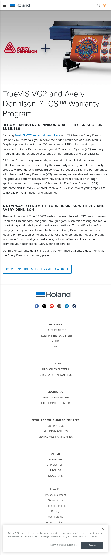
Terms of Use (55, 500)
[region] (55, 538)
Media (55, 341)
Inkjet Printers (55, 330)
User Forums (55, 516)
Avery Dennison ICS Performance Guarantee (37, 269)
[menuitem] (104, 5)
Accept (92, 545)
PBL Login (55, 511)
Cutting (55, 363)
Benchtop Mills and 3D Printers (55, 420)
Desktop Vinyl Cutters (56, 375)
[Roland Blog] (74, 306)
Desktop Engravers (55, 397)
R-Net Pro (55, 489)
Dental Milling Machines (55, 436)
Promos (55, 470)
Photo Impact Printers (55, 403)
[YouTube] (52, 306)
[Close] (102, 528)
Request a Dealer (55, 522)
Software (55, 459)
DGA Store (55, 476)
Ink (55, 346)
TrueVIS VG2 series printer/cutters (37, 135)
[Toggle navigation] (4, 5)
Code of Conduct (55, 506)
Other (55, 453)
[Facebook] (37, 306)
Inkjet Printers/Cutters (55, 335)
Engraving (55, 391)
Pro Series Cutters (55, 369)
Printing (55, 324)
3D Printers (56, 426)
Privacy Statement (55, 495)
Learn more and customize (63, 545)
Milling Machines (56, 431)
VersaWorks (55, 465)
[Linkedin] (67, 306)
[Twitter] (44, 306)
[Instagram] (59, 306)
